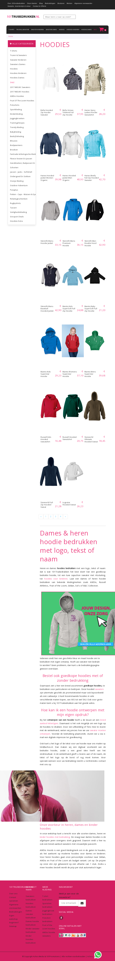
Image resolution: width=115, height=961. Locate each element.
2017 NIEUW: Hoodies (19, 91)
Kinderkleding (16, 114)
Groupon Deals (17, 216)
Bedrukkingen (50, 3)
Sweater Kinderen (37, 29)
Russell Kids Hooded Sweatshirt (46, 439)
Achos (90, 956)
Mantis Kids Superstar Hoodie (46, 374)
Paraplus (14, 190)
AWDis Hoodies (17, 96)
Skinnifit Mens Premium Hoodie (69, 243)
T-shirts (11, 29)
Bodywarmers (16, 145)
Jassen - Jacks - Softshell (21, 172)
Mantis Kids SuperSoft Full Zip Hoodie (69, 308)
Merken (69, 3)
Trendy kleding (17, 127)
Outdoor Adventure (19, 185)
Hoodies (62, 29)
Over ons (13, 893)
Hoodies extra (16, 221)
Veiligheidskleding (18, 212)
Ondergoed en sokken (20, 176)
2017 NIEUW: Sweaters (20, 87)
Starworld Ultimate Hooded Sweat (91, 439)
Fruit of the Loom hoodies (22, 100)
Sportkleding (16, 109)
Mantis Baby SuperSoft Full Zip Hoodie (91, 308)
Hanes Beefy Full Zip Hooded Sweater (92, 177)
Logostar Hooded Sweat (69, 503)
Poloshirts (14, 105)
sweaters (99, 689)
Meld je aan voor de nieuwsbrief (69, 895)
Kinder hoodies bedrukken (31, 939)
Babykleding (15, 132)
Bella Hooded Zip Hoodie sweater (47, 112)
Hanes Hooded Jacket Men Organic (69, 177)
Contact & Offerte (39, 6)
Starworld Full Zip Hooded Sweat (47, 504)
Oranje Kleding (16, 181)
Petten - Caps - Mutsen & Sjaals (23, 194)
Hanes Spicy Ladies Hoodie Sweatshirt (91, 112)
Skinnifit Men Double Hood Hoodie (91, 243)
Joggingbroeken (17, 118)
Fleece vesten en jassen (21, 158)
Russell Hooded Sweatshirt (70, 438)
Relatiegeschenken (19, 199)
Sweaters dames (51, 29)
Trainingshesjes (17, 123)
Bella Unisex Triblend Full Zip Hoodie (68, 112)
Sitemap (13, 926)
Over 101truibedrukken (16, 3)
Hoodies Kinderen (73, 29)
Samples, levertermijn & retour (19, 6)
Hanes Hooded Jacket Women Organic (47, 177)
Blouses (13, 141)
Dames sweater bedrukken (31, 914)
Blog (41, 3)
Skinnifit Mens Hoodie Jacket (47, 242)
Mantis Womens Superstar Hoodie (70, 374)
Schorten (14, 167)
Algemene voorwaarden (83, 3)
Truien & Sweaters (22, 29)
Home (10, 36)
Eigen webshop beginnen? (14, 919)
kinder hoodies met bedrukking (55, 837)
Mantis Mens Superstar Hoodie (90, 374)
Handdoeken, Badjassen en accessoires (23, 163)
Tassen (13, 207)
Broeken (14, 149)
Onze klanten (32, 3)
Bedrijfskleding (17, 136)
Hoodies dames (86, 29)
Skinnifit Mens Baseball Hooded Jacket (47, 308)
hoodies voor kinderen (56, 578)
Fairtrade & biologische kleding (23, 154)
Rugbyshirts (15, 203)
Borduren (61, 3)
